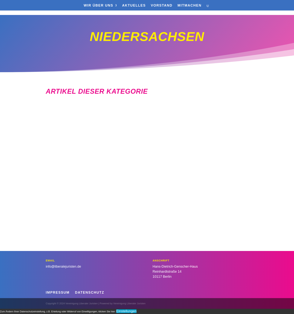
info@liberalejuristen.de (63, 266)
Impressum (58, 292)
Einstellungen (126, 311)
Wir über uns (98, 5)
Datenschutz (89, 292)
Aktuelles (134, 5)
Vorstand (161, 5)
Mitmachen (190, 5)
